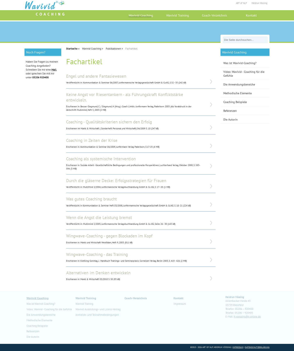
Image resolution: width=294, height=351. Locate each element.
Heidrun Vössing (259, 3)
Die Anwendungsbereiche (239, 84)
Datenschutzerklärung (257, 347)
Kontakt (251, 15)
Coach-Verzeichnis (214, 15)
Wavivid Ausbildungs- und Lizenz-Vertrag (98, 309)
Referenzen (230, 111)
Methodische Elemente (237, 93)
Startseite (72, 48)
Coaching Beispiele (235, 102)
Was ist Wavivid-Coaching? (239, 63)
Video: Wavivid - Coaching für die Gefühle (243, 74)
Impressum (180, 304)
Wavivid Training (177, 15)
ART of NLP (241, 3)
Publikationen (113, 48)
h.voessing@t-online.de (247, 316)
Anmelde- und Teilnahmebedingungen (97, 315)
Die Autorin (230, 119)
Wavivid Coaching (141, 15)
